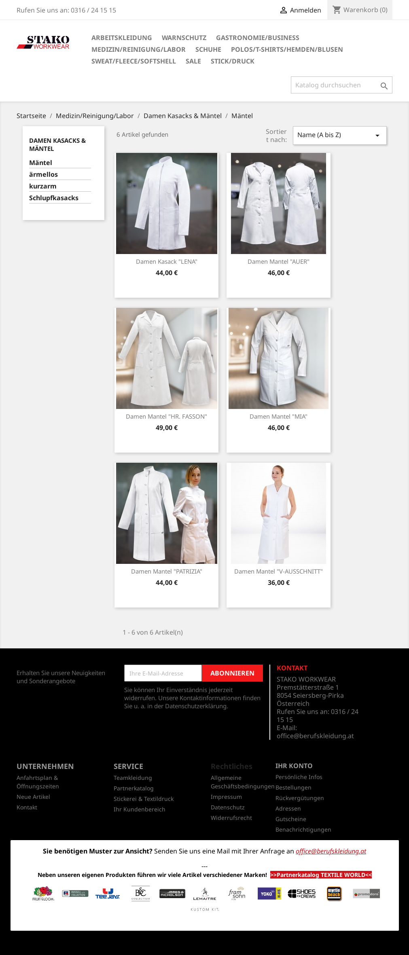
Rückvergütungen (299, 798)
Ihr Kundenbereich (139, 809)
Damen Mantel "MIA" (278, 416)
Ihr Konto (294, 765)
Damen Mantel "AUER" (278, 261)
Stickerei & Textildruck (144, 799)
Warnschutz (184, 37)
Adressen (288, 808)
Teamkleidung (133, 777)
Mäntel (40, 163)
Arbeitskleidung (121, 37)
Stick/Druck (232, 61)
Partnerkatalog (134, 788)
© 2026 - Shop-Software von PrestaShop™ (204, 944)
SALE (193, 61)
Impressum (226, 796)
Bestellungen (293, 787)
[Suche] (341, 84)
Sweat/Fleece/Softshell (133, 61)
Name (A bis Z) (339, 135)
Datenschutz (228, 807)
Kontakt (27, 807)
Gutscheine (290, 819)
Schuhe (208, 49)
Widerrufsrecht (231, 818)
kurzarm (43, 186)
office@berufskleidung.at (315, 735)
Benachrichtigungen (303, 829)
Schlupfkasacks (53, 198)
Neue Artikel (33, 796)
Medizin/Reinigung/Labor (138, 49)
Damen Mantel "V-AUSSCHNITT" (278, 571)
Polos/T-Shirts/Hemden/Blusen (287, 49)
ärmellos (43, 174)
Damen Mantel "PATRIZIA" (166, 571)
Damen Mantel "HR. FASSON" (166, 416)
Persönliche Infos (298, 777)
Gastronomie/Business (257, 37)
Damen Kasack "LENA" (166, 261)
